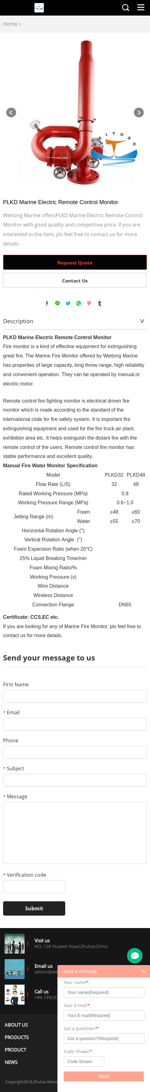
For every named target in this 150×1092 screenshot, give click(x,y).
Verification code (24, 874)
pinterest (89, 303)
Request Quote (75, 262)
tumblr (100, 303)
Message (15, 796)
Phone (10, 740)
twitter (68, 303)
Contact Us (75, 281)
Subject (13, 768)
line (57, 303)
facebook (47, 303)
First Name (16, 684)
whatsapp (78, 303)
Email (11, 712)
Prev (11, 113)
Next (139, 113)
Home (10, 24)
